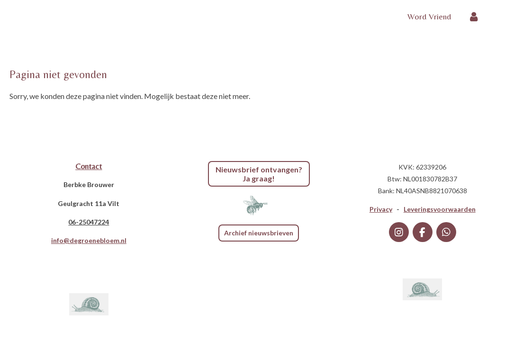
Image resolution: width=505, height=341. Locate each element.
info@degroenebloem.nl (88, 240)
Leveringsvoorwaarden (440, 209)
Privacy (381, 209)
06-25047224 (88, 222)
